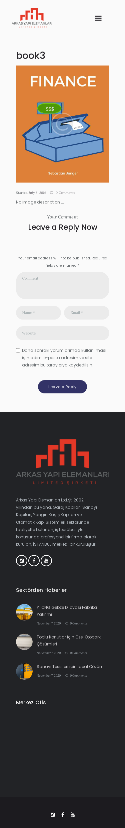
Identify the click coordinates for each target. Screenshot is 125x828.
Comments (65, 193)
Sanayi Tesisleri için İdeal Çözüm (70, 666)
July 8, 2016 (37, 193)
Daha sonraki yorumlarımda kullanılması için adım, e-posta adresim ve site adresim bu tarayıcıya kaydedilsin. (64, 357)
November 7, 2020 (49, 623)
